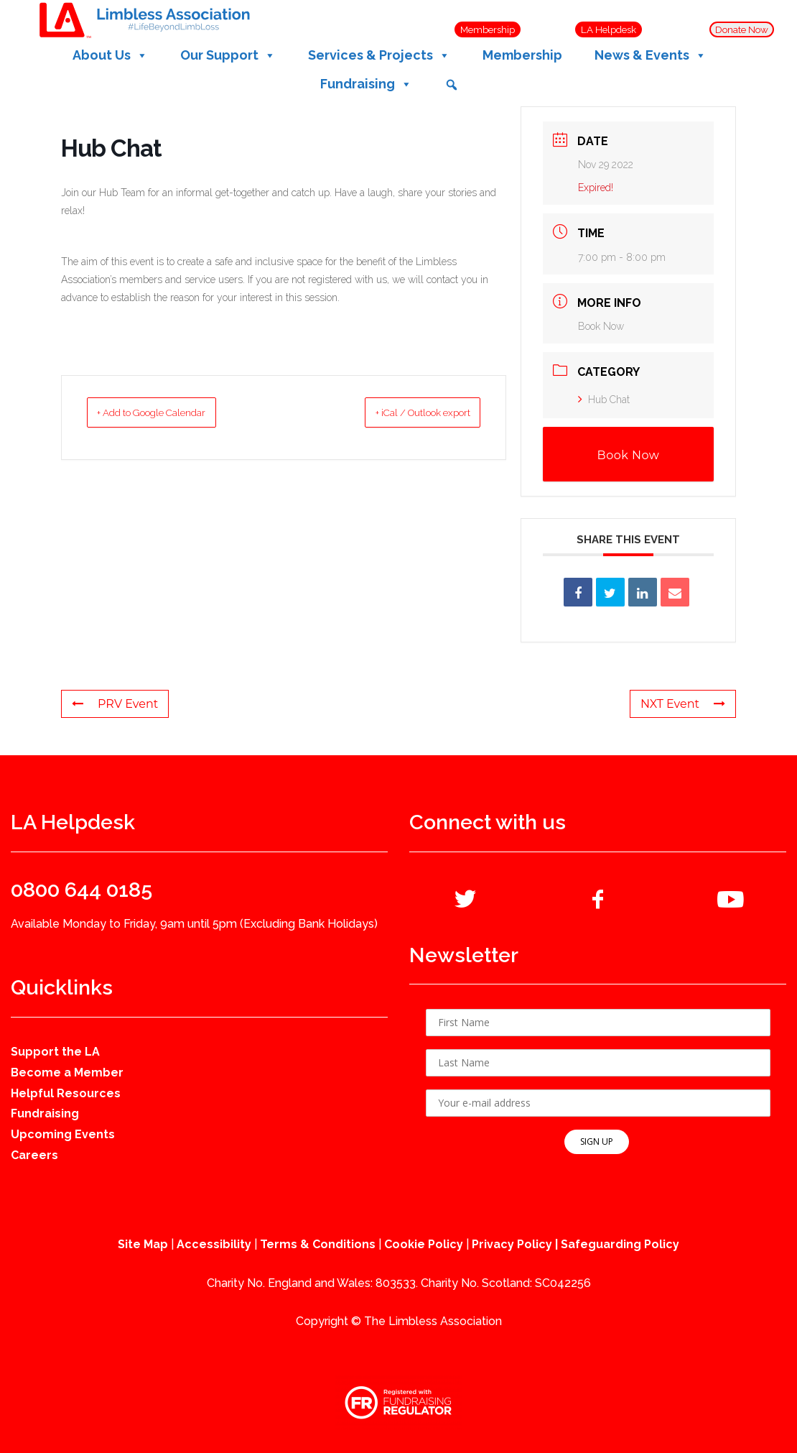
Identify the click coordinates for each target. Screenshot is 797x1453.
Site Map (143, 1244)
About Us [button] (110, 55)
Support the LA (55, 1051)
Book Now (601, 326)
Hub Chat (604, 399)
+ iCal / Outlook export (404, 412)
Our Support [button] (228, 55)
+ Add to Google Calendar (171, 412)
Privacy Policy (512, 1244)
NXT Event (682, 704)
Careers (34, 1155)
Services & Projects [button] (379, 55)
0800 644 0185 (81, 889)
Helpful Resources (66, 1093)
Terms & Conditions (318, 1244)
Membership (522, 55)
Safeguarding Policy (620, 1244)
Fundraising (45, 1113)
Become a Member (67, 1072)
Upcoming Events (63, 1134)
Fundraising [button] (366, 84)
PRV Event (115, 704)
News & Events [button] (651, 55)
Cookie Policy (423, 1244)
